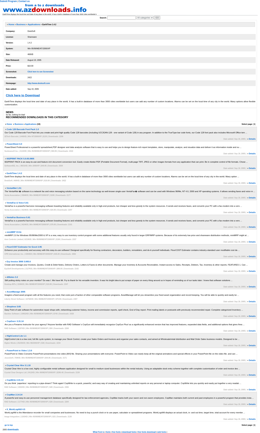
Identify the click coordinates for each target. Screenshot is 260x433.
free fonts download (147, 432)
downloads (13, 429)
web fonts (161, 432)
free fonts (116, 432)
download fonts (129, 432)
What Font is (98, 432)
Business (21, 24)
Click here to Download (23, 95)
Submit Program (8, 1)
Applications (34, 24)
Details (252, 139)
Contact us (24, 1)
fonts (108, 432)
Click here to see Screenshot (40, 72)
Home (11, 24)
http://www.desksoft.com (38, 83)
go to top (9, 425)
